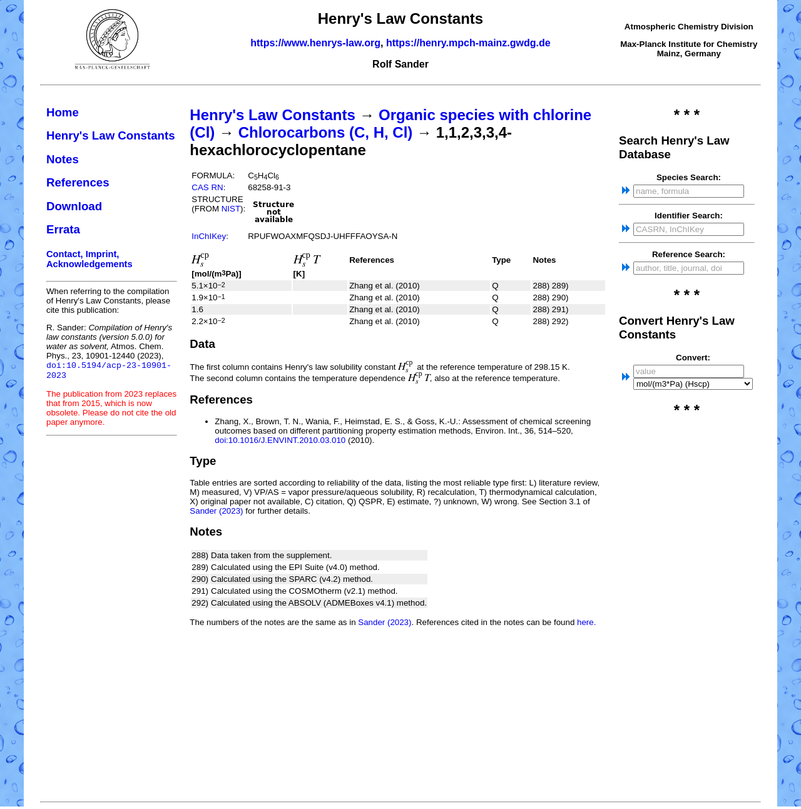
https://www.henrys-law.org (315, 43)
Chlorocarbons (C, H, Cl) (325, 132)
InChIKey (208, 236)
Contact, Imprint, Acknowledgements (89, 259)
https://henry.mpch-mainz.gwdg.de (468, 43)
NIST (231, 208)
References (78, 182)
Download (74, 206)
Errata (63, 229)
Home (62, 112)
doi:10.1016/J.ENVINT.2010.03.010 (280, 440)
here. (586, 622)
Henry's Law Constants (110, 135)
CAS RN (207, 187)
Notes (62, 159)
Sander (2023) (216, 511)
